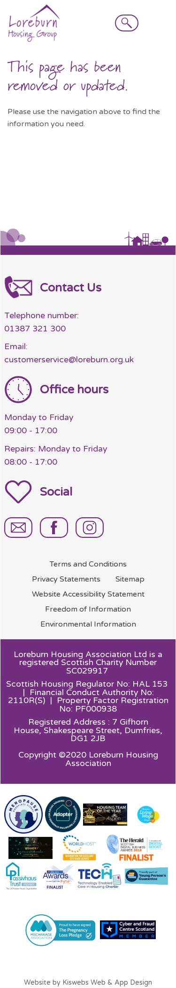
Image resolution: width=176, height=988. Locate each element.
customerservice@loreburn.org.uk (69, 360)
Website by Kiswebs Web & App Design (88, 983)
